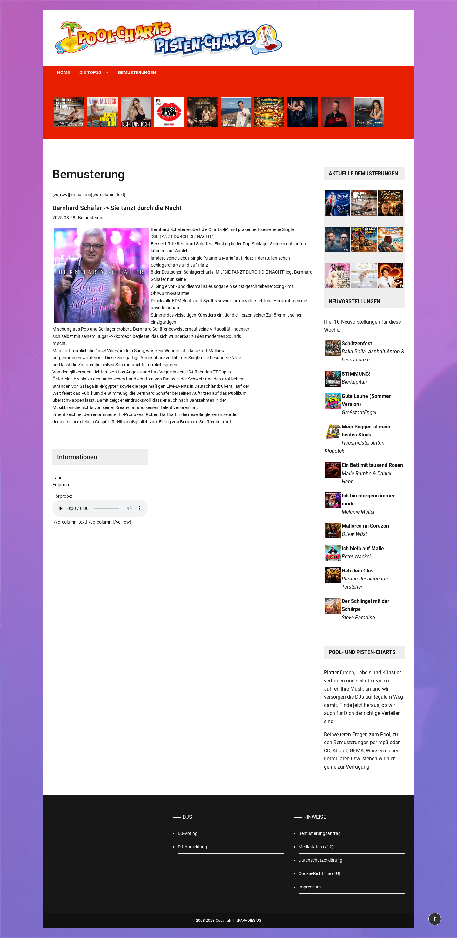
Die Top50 (90, 72)
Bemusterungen (137, 72)
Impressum (310, 886)
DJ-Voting (188, 833)
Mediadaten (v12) (316, 846)
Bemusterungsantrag (320, 833)
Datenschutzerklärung (320, 860)
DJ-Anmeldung (192, 846)
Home (63, 72)
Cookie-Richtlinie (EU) (319, 873)
